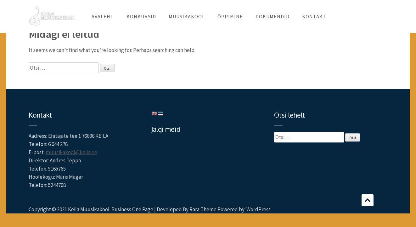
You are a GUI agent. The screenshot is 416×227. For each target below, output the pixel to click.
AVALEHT (103, 16)
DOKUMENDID (273, 16)
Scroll (368, 200)
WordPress (258, 209)
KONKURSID (141, 16)
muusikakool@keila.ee (71, 152)
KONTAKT (314, 16)
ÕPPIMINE (230, 16)
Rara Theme (202, 209)
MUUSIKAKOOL (187, 16)
